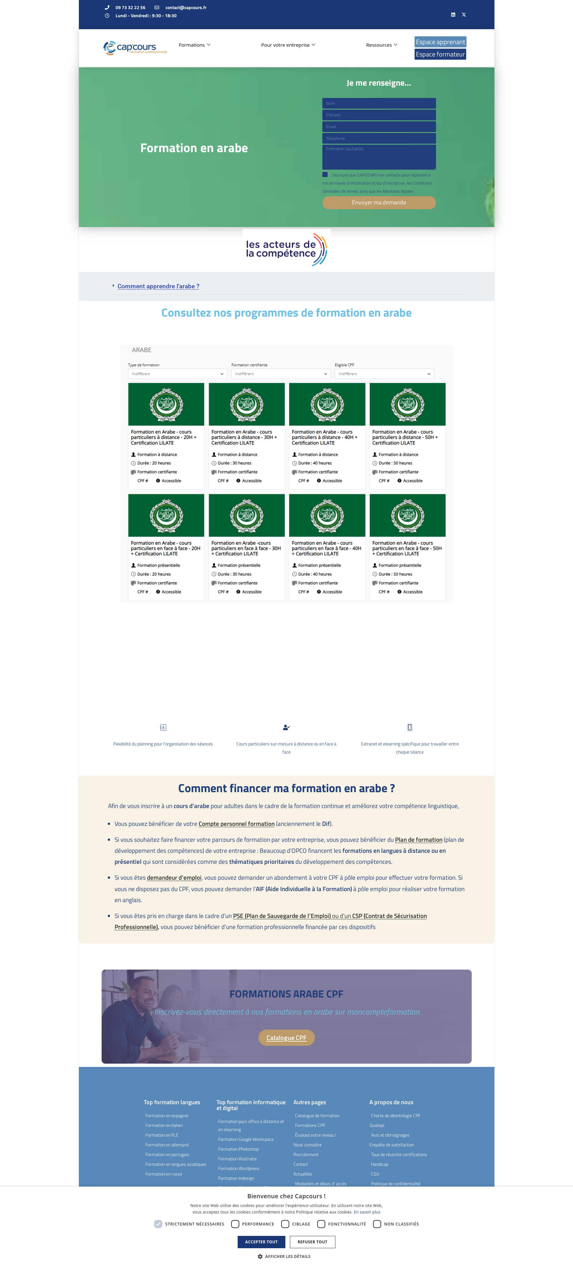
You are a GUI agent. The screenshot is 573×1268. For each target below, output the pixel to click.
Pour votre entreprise (288, 45)
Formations (194, 45)
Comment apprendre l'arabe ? (158, 286)
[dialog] (286, 1227)
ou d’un (292, 915)
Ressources (381, 45)
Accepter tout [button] (261, 1242)
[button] (286, 286)
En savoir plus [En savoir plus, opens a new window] (367, 1212)
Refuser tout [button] (313, 1242)
